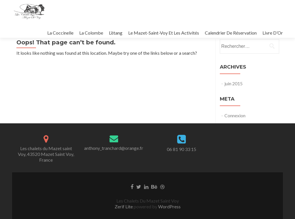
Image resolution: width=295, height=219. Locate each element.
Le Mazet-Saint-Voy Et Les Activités (163, 32)
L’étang (115, 32)
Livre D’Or (272, 32)
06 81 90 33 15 (181, 149)
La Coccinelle (60, 32)
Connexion (234, 115)
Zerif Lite (124, 206)
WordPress (169, 206)
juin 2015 (233, 83)
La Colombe (91, 32)
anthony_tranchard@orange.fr (113, 148)
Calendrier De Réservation (231, 32)
